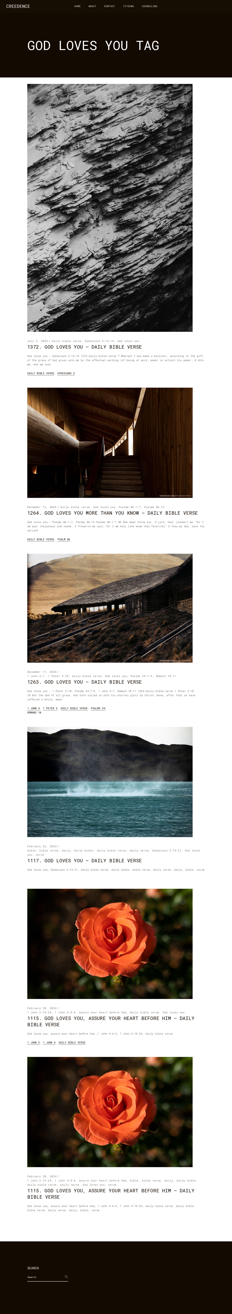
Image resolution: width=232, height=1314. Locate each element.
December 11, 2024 (42, 671)
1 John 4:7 (35, 676)
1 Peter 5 (50, 708)
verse (40, 854)
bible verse (48, 850)
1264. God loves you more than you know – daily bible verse (112, 513)
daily (66, 850)
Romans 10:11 (166, 676)
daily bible (83, 850)
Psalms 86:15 (154, 507)
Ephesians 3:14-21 (166, 850)
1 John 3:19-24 (39, 1012)
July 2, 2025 (37, 341)
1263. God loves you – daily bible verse (84, 682)
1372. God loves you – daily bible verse (84, 347)
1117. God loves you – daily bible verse (84, 860)
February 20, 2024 (42, 1008)
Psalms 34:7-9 (141, 676)
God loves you (128, 341)
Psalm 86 (63, 539)
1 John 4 (33, 708)
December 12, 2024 (42, 507)
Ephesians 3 (66, 373)
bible (31, 850)
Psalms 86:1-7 (130, 507)
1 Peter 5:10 (58, 676)
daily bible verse (66, 341)
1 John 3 (33, 1042)
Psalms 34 (98, 708)
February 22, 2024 (42, 846)
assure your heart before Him (102, 1012)
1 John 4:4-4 (65, 1012)
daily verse (139, 850)
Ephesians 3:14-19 (99, 341)
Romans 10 (34, 712)
